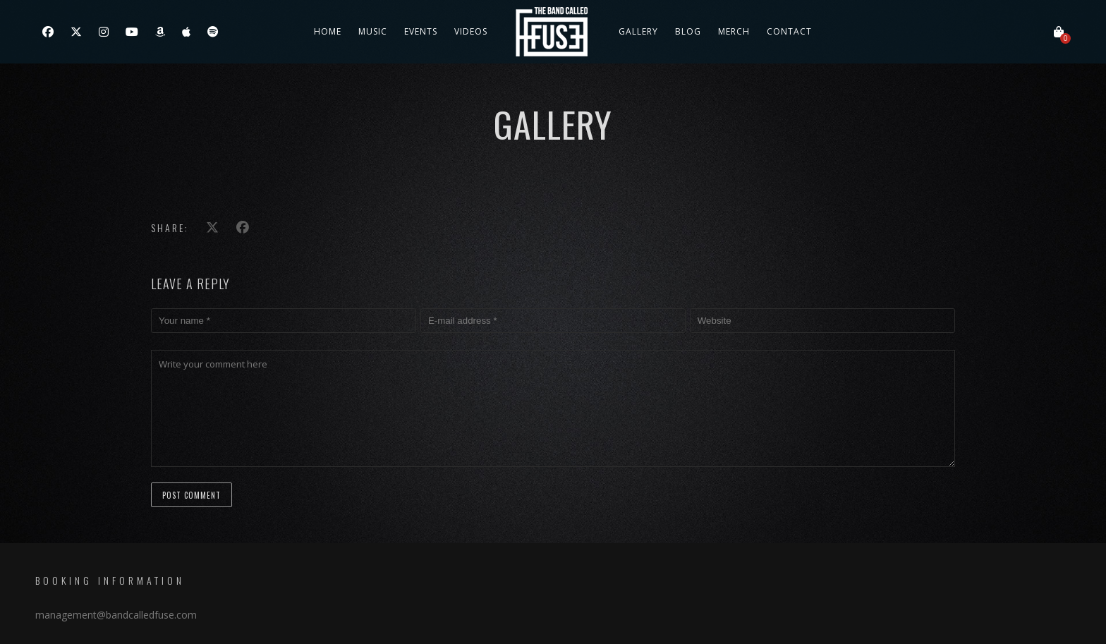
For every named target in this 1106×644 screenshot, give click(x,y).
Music (372, 31)
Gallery (638, 31)
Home (327, 31)
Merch (734, 31)
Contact (789, 31)
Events (420, 31)
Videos (470, 31)
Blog (688, 31)
